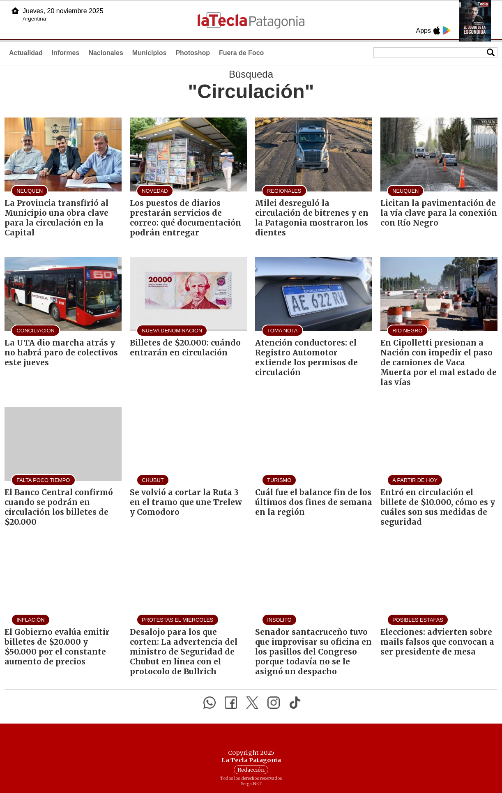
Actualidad (26, 52)
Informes (66, 52)
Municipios (149, 52)
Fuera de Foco (241, 52)
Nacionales (105, 52)
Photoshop (192, 52)
